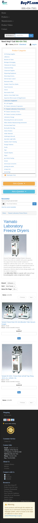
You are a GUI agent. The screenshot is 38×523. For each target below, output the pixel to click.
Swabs (6, 147)
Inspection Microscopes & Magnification (15, 98)
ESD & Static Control (10, 78)
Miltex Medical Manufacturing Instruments (15, 122)
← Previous (22, 297)
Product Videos (7, 25)
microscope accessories (10, 163)
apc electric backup (9, 158)
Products (5, 17)
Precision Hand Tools (9, 125)
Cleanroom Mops (8, 68)
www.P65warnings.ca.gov (13, 516)
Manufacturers (7, 21)
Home (4, 13)
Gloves (6, 89)
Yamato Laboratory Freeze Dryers (14, 109)
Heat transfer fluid (9, 92)
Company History (9, 464)
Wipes (5, 155)
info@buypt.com (13, 448)
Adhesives (7, 57)
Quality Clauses (8, 497)
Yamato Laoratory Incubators (12, 114)
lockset (6, 161)
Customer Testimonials (10, 489)
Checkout (22, 44)
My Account (7, 415)
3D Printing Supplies (9, 54)
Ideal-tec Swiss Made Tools (11, 95)
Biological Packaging (9, 62)
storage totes (7, 169)
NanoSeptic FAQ (10, 175)
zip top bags (7, 172)
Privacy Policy (8, 491)
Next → (32, 297)
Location (6, 468)
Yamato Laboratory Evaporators (13, 106)
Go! (31, 35)
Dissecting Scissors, (9, 76)
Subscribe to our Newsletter (12, 495)
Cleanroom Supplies (9, 70)
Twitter (7, 475)
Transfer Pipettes (8, 152)
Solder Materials (8, 133)
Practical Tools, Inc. (15, 501)
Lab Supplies (8, 103)
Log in (34, 44)
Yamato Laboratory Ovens (12, 111)
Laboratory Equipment (10, 100)
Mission (6, 466)
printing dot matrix (9, 166)
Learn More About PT (10, 485)
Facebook (7, 477)
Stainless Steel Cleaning (10, 141)
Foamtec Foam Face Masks (11, 84)
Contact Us (7, 441)
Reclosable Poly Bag (9, 128)
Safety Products (8, 131)
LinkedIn (7, 479)
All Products (10, 35)
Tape (5, 150)
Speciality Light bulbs (10, 139)
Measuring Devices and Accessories (13, 120)
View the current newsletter (9, 207)
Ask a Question (19, 192)
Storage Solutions (8, 144)
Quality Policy (8, 499)
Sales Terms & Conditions (11, 493)
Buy (19, 338)
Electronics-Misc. (8, 81)
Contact (4, 29)
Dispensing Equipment (10, 73)
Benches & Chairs (9, 59)
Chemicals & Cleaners (10, 65)
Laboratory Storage (9, 117)
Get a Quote (19, 183)
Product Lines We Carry (11, 487)
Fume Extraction (8, 87)
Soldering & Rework (9, 136)
